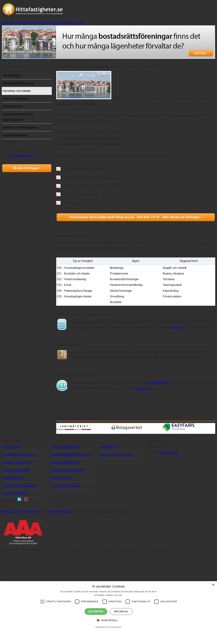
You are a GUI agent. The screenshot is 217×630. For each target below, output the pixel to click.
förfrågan (193, 326)
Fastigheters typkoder (66, 515)
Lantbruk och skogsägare (25, 137)
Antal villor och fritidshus (67, 500)
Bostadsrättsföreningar (24, 93)
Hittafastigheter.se (70, 557)
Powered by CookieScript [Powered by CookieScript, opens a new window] (109, 627)
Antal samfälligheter (64, 492)
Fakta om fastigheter (132, 11)
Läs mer (118, 595)
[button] (108, 620)
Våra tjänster (101, 11)
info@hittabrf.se (28, 176)
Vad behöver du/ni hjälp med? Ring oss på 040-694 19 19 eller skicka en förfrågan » (135, 216)
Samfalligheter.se (101, 557)
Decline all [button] (121, 611)
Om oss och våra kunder (116, 485)
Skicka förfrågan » (27, 189)
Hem (81, 11)
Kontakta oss (163, 11)
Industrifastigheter (20, 145)
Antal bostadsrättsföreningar (70, 485)
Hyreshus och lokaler (22, 101)
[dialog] (108, 605)
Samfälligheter (18, 116)
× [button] (213, 585)
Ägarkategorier (61, 508)
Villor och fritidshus (21, 109)
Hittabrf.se (49, 557)
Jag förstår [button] (96, 611)
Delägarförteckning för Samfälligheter (23, 127)
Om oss (185, 11)
